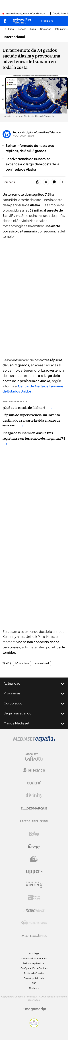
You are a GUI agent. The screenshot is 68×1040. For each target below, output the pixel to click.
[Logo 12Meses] (34, 897)
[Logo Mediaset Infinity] (34, 757)
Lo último (9, 29)
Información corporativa (34, 958)
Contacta (34, 988)
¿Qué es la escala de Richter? (27, 408)
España (22, 29)
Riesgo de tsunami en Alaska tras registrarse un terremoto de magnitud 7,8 (34, 438)
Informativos (22, 663)
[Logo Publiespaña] (34, 922)
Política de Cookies (34, 973)
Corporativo (34, 703)
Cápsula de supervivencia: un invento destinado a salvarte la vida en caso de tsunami (31, 420)
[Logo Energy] (34, 846)
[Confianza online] (34, 1026)
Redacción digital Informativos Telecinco (37, 132)
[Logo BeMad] (34, 859)
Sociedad (45, 29)
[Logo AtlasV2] (34, 910)
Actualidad (34, 683)
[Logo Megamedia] (35, 1009)
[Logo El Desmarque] (34, 808)
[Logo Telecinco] (34, 770)
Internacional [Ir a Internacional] (14, 37)
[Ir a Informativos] (22, 20)
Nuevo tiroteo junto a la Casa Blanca (25, 13)
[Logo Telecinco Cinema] (34, 884)
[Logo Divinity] (34, 795)
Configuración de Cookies (34, 968)
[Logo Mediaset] (34, 741)
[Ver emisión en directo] (47, 21)
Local (33, 29)
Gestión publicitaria (34, 978)
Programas (34, 693)
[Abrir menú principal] (62, 21)
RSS (34, 983)
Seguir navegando (34, 713)
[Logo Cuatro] (34, 782)
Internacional (42, 663)
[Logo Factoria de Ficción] (34, 821)
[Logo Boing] (34, 833)
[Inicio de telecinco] (5, 21)
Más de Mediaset (34, 723)
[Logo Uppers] (34, 871)
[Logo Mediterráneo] (34, 935)
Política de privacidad (34, 963)
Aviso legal (34, 953)
